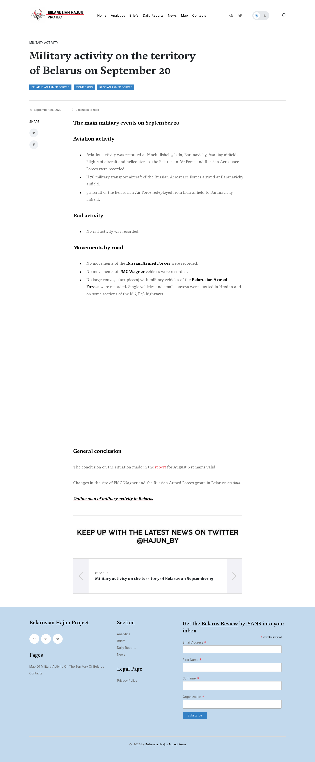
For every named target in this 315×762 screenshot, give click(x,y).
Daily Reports (126, 647)
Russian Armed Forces (115, 87)
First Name (192, 659)
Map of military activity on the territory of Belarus (66, 665)
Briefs (134, 15)
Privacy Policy (127, 679)
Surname (191, 677)
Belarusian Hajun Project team (166, 743)
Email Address (195, 641)
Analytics (118, 15)
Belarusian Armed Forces (50, 87)
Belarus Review (219, 622)
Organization (194, 695)
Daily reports (153, 15)
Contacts (199, 15)
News (172, 15)
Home (102, 15)
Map (184, 15)
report (160, 466)
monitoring (84, 87)
